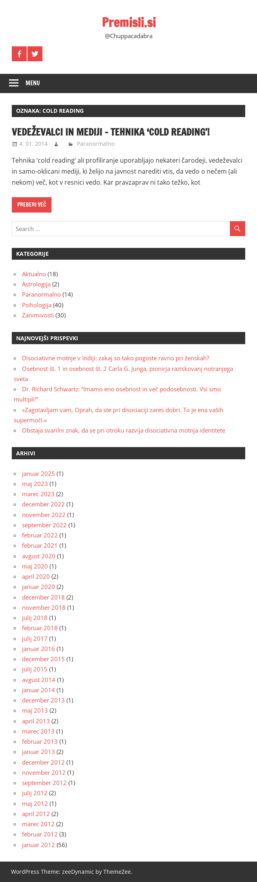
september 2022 (44, 525)
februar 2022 (40, 535)
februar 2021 (40, 545)
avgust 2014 (38, 680)
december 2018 (43, 597)
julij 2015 (35, 669)
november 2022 (44, 515)
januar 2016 (38, 649)
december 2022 (43, 504)
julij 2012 (35, 793)
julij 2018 (35, 618)
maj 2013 (35, 710)
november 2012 (44, 772)
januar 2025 (38, 473)
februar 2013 (40, 741)
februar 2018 (40, 628)
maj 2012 (35, 803)
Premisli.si (129, 22)
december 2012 (43, 762)
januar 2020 (38, 586)
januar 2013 (38, 751)
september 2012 (44, 783)
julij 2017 (35, 638)
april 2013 (36, 721)
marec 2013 (38, 731)
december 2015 (43, 659)
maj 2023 (35, 484)
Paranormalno (95, 143)
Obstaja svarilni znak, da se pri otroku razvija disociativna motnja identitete (123, 430)
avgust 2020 (38, 556)
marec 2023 (38, 494)
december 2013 (43, 700)
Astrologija (36, 284)
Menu (33, 83)
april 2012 (36, 814)
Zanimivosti (38, 315)
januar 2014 (38, 690)
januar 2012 (38, 845)
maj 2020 (35, 566)
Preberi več (31, 205)
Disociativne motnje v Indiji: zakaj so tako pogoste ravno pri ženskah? (115, 358)
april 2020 (36, 576)
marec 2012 (38, 824)
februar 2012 (40, 834)
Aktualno (34, 274)
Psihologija (36, 305)
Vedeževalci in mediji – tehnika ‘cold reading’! (110, 132)
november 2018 (44, 607)
